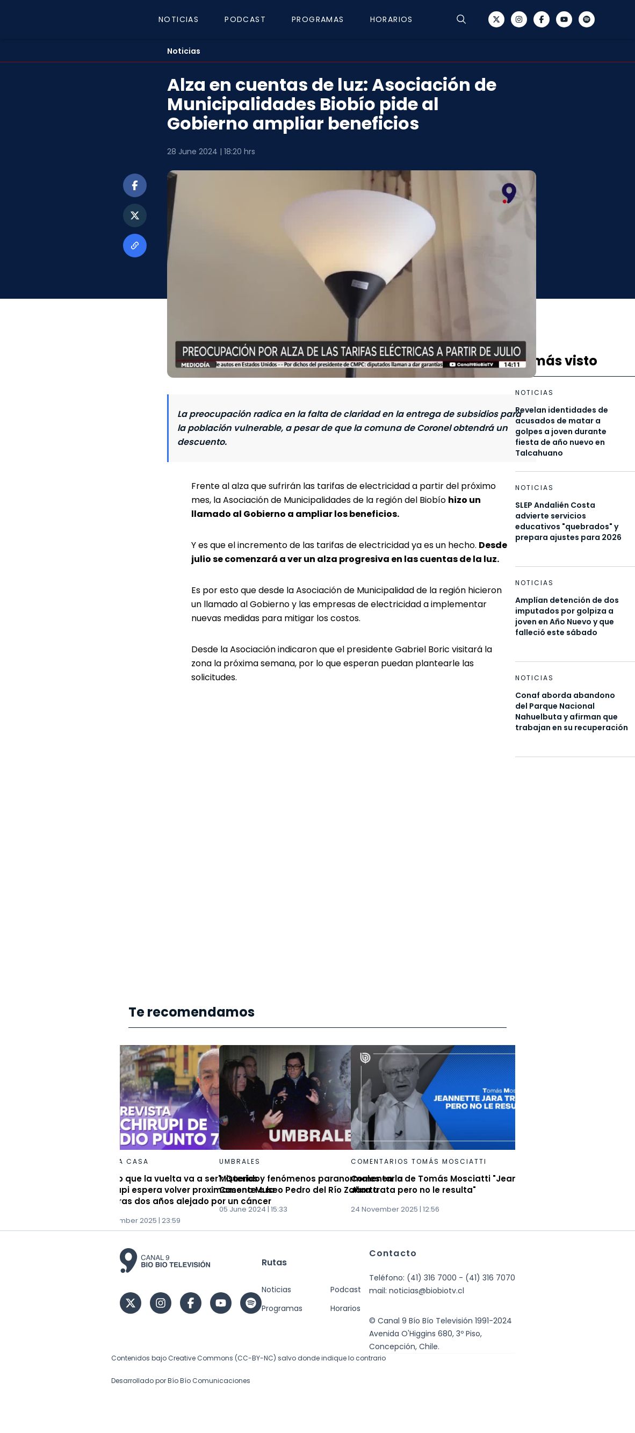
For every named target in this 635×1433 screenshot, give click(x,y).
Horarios (391, 19)
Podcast (245, 19)
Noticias (178, 19)
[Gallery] (317, 1135)
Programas (318, 19)
